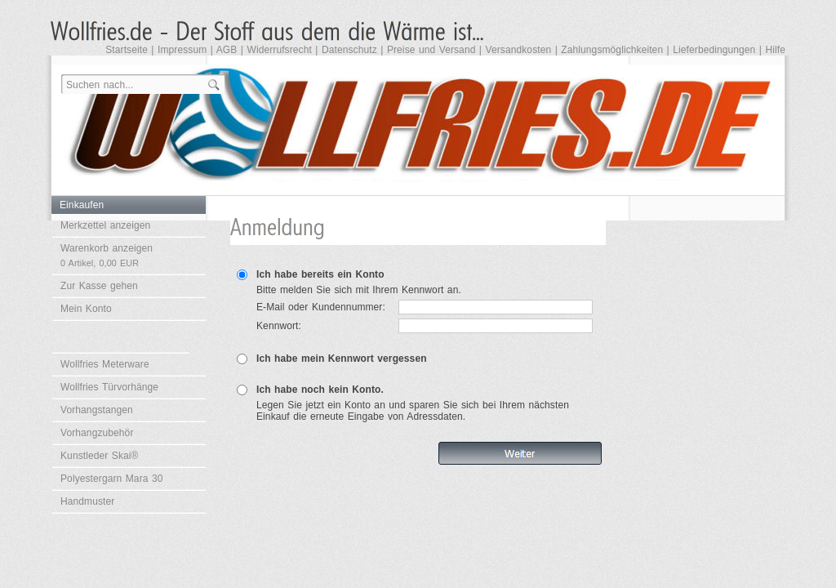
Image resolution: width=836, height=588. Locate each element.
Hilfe (775, 50)
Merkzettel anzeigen (105, 225)
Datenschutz (349, 50)
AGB (227, 50)
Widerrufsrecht (279, 50)
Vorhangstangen (96, 410)
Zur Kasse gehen (99, 286)
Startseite (126, 50)
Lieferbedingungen (714, 50)
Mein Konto (86, 308)
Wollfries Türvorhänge (109, 387)
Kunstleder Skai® (99, 455)
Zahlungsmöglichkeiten (612, 50)
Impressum (182, 50)
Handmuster (87, 501)
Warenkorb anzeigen (106, 255)
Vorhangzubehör (96, 433)
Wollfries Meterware (104, 364)
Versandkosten (519, 50)
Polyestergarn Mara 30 (111, 478)
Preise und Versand (431, 50)
